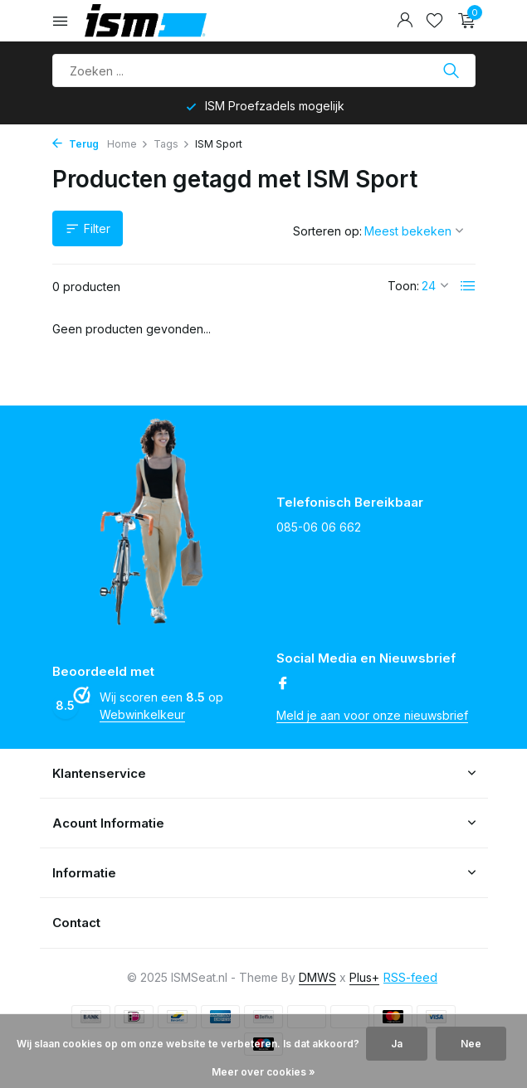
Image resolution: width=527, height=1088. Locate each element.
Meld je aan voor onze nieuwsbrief (372, 715)
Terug (75, 144)
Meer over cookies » (263, 1072)
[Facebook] (283, 684)
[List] (468, 286)
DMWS (317, 977)
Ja (397, 1043)
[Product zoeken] (264, 70)
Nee (471, 1043)
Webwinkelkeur (142, 714)
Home (128, 144)
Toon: (403, 286)
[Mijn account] (404, 21)
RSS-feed (410, 977)
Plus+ (364, 977)
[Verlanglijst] (434, 21)
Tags (172, 144)
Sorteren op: (327, 231)
